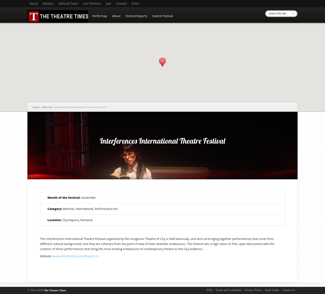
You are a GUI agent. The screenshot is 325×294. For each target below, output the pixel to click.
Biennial (47, 107)
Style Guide (272, 290)
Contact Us (288, 290)
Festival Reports (136, 16)
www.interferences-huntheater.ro (76, 256)
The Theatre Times (55, 290)
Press (135, 3)
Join (108, 3)
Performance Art (106, 209)
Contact (121, 3)
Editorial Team (68, 3)
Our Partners (92, 3)
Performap (99, 16)
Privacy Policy (253, 290)
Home (36, 107)
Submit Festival (162, 16)
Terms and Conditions (228, 290)
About (34, 3)
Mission (48, 3)
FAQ (209, 290)
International (84, 209)
